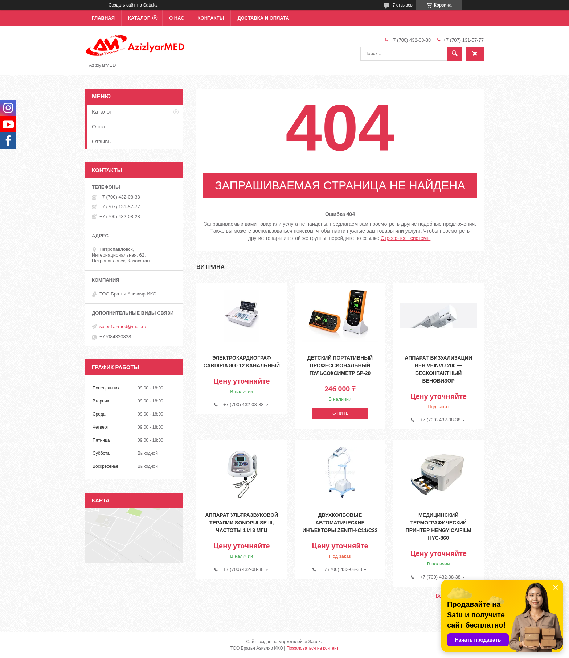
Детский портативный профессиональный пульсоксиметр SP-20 (340, 365)
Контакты (211, 18)
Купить (339, 413)
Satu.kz (315, 641)
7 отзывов (403, 5)
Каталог (139, 18)
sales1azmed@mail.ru (122, 326)
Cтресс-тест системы (406, 238)
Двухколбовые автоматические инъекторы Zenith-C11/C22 (339, 522)
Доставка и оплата (263, 18)
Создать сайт (122, 5)
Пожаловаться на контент (313, 648)
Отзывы (102, 141)
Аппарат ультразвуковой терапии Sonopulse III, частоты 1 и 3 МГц (241, 522)
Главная (103, 18)
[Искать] (454, 54)
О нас (176, 18)
